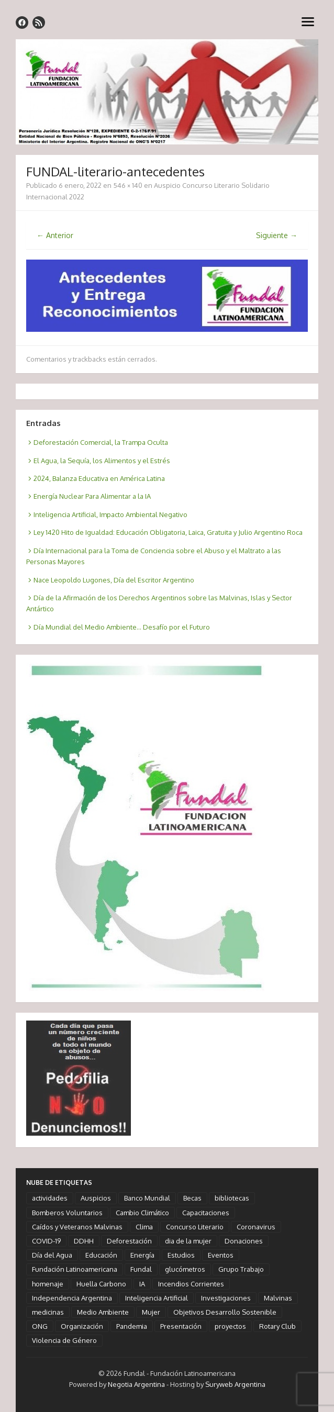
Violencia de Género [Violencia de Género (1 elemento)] (64, 1340)
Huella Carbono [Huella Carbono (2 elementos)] (101, 1284)
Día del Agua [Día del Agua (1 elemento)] (52, 1255)
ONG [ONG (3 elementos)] (40, 1326)
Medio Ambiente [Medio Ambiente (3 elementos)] (103, 1312)
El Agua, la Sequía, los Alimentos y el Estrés (102, 460)
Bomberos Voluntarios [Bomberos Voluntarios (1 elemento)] (67, 1212)
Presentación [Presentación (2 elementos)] (181, 1326)
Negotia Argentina (136, 1384)
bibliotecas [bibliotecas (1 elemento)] (232, 1198)
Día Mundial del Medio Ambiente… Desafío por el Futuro (122, 627)
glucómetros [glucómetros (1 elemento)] (185, 1269)
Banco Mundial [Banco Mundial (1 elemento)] (147, 1198)
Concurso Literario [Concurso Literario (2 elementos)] (195, 1227)
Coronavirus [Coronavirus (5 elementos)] (256, 1227)
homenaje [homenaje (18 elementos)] (47, 1284)
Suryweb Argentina (235, 1384)
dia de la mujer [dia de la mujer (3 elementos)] (188, 1241)
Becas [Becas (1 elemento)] (192, 1198)
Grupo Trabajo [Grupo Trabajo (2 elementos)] (241, 1269)
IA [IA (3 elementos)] (142, 1284)
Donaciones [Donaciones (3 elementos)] (244, 1241)
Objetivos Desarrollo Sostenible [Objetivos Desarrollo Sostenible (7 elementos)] (224, 1312)
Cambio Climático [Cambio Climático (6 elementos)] (142, 1212)
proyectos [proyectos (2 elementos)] (230, 1326)
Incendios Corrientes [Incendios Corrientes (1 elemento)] (191, 1284)
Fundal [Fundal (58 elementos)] (141, 1269)
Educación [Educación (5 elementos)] (101, 1255)
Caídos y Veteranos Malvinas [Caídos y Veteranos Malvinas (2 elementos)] (77, 1227)
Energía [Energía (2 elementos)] (142, 1255)
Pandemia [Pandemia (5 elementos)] (131, 1326)
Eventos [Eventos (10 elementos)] (220, 1255)
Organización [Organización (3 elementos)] (82, 1326)
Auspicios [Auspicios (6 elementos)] (96, 1198)
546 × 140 (127, 185)
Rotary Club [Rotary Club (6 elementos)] (277, 1326)
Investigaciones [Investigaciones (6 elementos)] (226, 1298)
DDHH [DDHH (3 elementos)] (84, 1241)
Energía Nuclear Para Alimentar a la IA (92, 496)
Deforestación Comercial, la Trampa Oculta (101, 442)
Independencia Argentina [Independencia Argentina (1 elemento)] (72, 1298)
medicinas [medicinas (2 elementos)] (48, 1312)
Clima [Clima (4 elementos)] (144, 1227)
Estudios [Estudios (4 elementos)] (181, 1255)
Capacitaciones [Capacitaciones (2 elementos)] (205, 1212)
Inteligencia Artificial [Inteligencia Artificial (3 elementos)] (156, 1298)
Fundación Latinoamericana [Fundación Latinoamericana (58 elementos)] (74, 1269)
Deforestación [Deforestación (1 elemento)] (129, 1241)
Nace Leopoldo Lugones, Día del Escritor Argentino (114, 580)
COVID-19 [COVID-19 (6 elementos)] (46, 1241)
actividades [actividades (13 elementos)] (50, 1198)
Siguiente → (276, 235)
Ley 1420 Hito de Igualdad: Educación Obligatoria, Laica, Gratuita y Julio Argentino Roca (168, 532)
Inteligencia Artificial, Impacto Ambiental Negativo (110, 514)
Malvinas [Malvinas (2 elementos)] (278, 1298)
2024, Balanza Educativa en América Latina (99, 478)
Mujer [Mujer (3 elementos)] (151, 1312)
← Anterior (55, 235)
